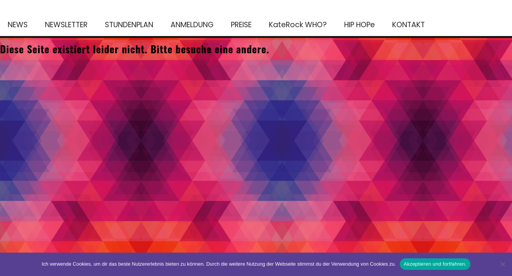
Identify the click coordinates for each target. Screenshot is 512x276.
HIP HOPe (359, 25)
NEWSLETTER (66, 25)
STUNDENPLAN (129, 25)
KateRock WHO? (298, 25)
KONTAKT (408, 25)
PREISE (241, 25)
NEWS (18, 25)
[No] (502, 264)
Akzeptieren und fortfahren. (435, 264)
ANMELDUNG (192, 25)
